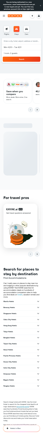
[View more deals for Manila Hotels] (38, 301)
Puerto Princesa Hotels (12, 356)
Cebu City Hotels (9, 320)
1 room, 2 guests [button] (10, 53)
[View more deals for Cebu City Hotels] (38, 319)
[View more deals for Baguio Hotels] (38, 380)
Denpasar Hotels (9, 374)
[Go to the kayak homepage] (15, 15)
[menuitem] (7, 30)
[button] (40, 5)
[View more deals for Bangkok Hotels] (38, 337)
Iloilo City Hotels (9, 368)
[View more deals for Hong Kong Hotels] (38, 325)
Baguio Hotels (8, 380)
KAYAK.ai (12, 209)
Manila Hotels (8, 301)
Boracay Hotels (9, 308)
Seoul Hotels (8, 350)
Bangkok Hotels (9, 338)
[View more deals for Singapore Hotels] (38, 313)
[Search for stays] (16, 29)
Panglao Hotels (9, 386)
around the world (23, 407)
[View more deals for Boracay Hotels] (38, 307)
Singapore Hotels (9, 314)
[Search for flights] (7, 29)
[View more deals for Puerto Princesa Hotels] (38, 355)
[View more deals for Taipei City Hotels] (38, 343)
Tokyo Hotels (8, 332)
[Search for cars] (26, 29)
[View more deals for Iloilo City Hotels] (38, 368)
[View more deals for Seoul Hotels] (38, 349)
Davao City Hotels (10, 362)
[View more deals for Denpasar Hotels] (38, 374)
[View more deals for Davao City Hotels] (38, 362)
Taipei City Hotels (10, 344)
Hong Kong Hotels (10, 326)
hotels (20, 295)
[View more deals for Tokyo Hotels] (38, 331)
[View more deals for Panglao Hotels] (38, 386)
